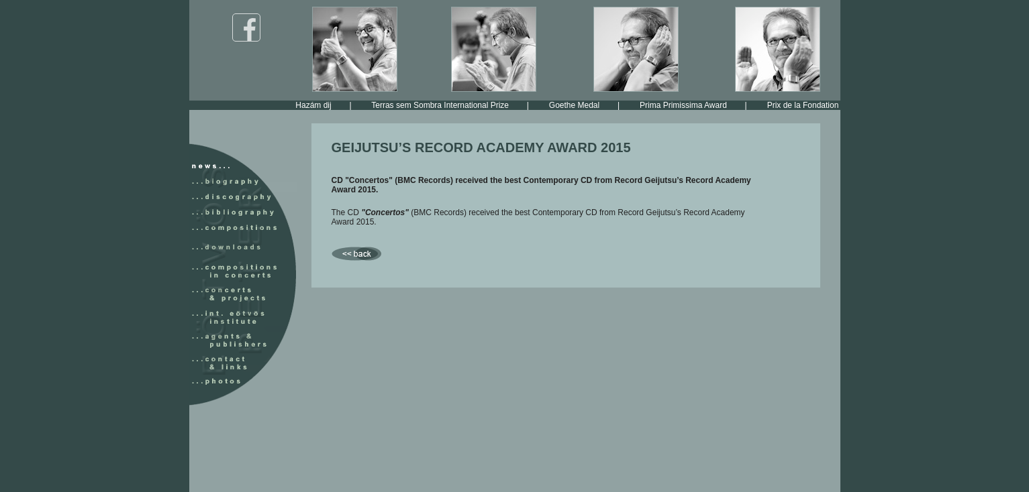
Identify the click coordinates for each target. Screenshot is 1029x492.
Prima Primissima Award (692, 105)
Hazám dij (322, 105)
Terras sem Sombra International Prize (448, 105)
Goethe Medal (583, 105)
